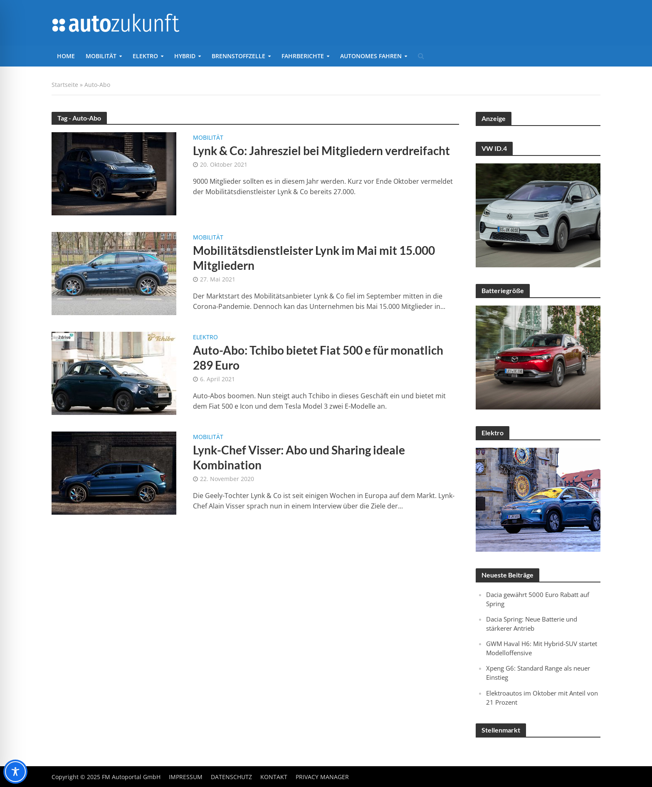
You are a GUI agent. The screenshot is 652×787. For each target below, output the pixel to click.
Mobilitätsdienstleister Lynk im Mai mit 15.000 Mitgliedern (314, 257)
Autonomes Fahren (371, 56)
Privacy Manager (322, 777)
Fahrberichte (303, 56)
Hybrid (184, 56)
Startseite (65, 85)
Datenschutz (231, 777)
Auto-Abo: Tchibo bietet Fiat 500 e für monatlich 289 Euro (318, 357)
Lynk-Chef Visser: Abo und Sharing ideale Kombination (299, 457)
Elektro (145, 56)
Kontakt (273, 777)
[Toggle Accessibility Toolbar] (15, 771)
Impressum (186, 777)
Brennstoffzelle (238, 56)
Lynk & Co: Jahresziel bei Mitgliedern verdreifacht (321, 150)
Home (66, 56)
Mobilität (101, 56)
